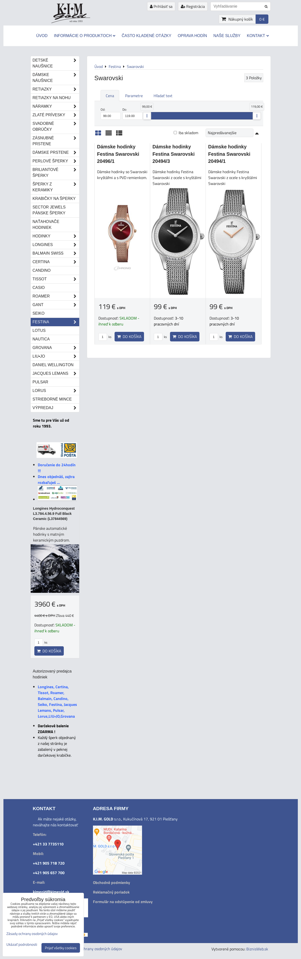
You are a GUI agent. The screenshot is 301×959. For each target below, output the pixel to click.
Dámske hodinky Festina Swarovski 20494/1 (229, 154)
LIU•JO (56, 356)
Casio (39, 287)
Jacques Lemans (56, 373)
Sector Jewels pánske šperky (49, 210)
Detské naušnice (56, 63)
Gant (56, 305)
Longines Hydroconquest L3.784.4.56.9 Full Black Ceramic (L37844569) (54, 513)
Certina (56, 262)
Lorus (56, 391)
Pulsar (40, 382)
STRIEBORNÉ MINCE (52, 399)
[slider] (147, 116)
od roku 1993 (76, 21)
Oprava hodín (192, 36)
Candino (42, 270)
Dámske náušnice (56, 78)
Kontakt (258, 36)
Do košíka (129, 336)
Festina (56, 322)
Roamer (56, 296)
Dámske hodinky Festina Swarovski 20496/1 (118, 154)
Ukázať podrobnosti (21, 945)
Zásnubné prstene (56, 141)
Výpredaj (56, 408)
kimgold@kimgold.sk (51, 892)
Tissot (56, 279)
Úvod (41, 36)
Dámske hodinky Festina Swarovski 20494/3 (174, 154)
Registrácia (193, 6)
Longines (56, 245)
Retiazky (56, 89)
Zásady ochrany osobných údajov (94, 949)
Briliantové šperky (56, 173)
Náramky (56, 106)
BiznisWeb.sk (257, 949)
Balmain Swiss (56, 253)
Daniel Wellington (53, 365)
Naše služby (226, 36)
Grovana (56, 348)
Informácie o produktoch (84, 36)
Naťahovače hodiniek (46, 225)
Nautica (41, 339)
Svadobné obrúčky (56, 126)
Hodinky (56, 236)
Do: (132, 113)
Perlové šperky (56, 161)
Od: (111, 113)
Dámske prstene (56, 152)
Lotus (39, 330)
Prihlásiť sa (161, 6)
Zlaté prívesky (56, 115)
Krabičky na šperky (54, 198)
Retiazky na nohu (52, 98)
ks (104, 336)
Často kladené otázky (146, 36)
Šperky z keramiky (56, 187)
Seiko (39, 313)
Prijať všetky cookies (61, 948)
